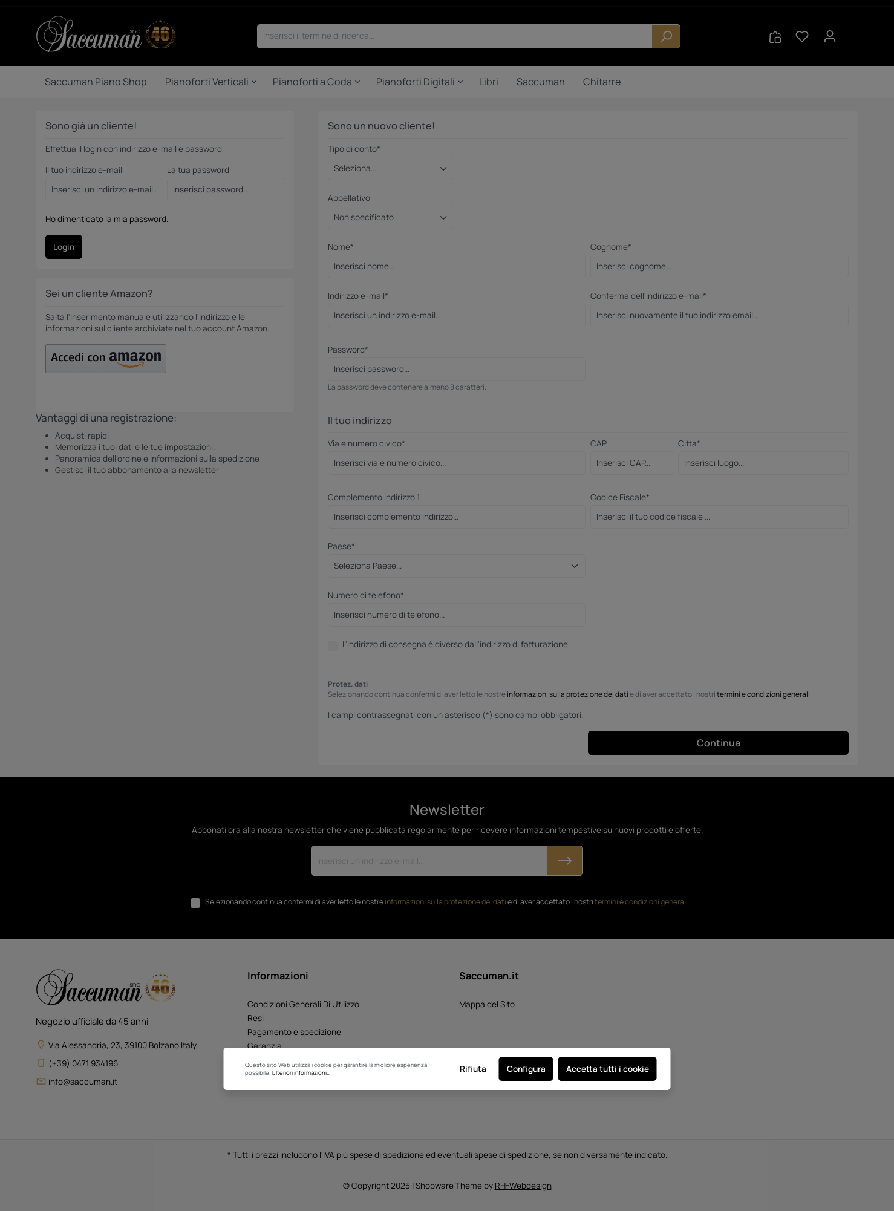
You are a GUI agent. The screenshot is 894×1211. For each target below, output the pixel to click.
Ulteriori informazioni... (301, 1073)
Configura (526, 1068)
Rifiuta (473, 1068)
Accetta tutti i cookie (607, 1068)
